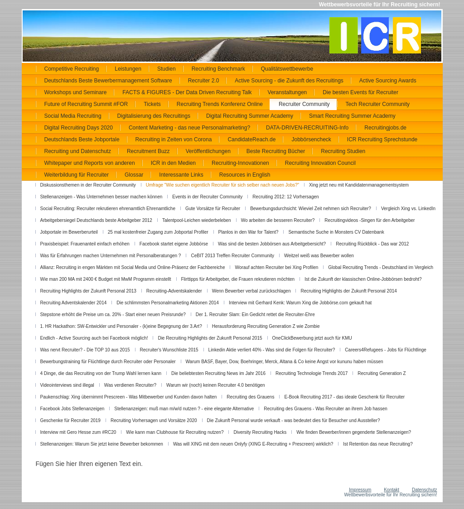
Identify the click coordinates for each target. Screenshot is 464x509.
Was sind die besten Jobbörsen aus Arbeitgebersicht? (272, 243)
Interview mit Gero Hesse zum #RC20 (78, 432)
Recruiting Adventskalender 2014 (73, 302)
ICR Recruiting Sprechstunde (382, 139)
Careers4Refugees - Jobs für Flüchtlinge (385, 349)
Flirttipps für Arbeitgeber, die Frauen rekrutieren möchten (238, 279)
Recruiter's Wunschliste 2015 (169, 349)
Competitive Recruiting (71, 69)
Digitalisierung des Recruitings (153, 116)
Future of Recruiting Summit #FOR (86, 104)
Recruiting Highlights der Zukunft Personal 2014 (348, 290)
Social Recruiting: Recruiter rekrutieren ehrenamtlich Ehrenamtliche (107, 208)
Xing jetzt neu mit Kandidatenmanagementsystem (359, 184)
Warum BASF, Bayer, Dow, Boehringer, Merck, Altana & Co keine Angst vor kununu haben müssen (284, 361)
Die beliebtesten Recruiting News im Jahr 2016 (218, 373)
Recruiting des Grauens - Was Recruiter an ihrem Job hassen (325, 408)
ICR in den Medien (173, 163)
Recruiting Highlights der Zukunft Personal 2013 (88, 290)
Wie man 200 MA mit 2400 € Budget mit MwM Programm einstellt (105, 279)
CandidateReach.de (251, 139)
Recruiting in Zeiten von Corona (173, 139)
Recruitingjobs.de (385, 128)
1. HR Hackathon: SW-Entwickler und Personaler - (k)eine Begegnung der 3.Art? (121, 326)
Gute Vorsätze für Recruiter (212, 208)
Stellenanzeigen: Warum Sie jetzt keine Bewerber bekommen (101, 444)
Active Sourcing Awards (387, 80)
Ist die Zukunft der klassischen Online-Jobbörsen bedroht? (362, 279)
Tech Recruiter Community (378, 104)
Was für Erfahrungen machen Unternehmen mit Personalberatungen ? (110, 255)
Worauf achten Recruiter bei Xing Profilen (276, 267)
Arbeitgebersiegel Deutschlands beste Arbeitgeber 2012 (96, 220)
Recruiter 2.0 (203, 80)
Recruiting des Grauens (250, 396)
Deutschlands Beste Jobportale (82, 139)
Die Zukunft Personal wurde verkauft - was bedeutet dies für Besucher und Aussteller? (293, 420)
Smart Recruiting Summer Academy (352, 116)
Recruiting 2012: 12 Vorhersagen (285, 196)
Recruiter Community (304, 104)
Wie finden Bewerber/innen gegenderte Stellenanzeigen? (353, 432)
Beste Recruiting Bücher (275, 151)
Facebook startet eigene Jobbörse (174, 243)
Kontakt (391, 489)
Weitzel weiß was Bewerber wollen (319, 255)
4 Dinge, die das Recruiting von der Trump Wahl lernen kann (101, 373)
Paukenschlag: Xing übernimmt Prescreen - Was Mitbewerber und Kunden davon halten (128, 396)
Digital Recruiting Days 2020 (78, 128)
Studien (166, 69)
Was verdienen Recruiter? (130, 385)
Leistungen (128, 69)
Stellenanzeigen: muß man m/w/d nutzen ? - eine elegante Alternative (184, 408)
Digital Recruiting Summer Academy (249, 116)
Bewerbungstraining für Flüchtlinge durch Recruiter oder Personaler (108, 361)
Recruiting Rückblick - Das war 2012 (372, 243)
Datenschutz (424, 489)
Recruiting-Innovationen (240, 163)
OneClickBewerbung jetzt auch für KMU (312, 338)
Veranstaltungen (287, 92)
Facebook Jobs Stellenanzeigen (72, 408)
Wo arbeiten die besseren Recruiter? (278, 220)
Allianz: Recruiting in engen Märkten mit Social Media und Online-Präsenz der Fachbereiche (132, 267)
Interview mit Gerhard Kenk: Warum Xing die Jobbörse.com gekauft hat (300, 302)
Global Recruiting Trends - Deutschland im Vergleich (380, 267)
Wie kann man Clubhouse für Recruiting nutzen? (174, 432)
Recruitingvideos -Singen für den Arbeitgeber (369, 220)
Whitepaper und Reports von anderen (89, 163)
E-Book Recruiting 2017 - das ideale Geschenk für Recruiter (344, 396)
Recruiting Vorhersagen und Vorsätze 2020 (154, 420)
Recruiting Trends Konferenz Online (220, 104)
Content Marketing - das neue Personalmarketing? (189, 128)
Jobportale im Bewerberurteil (69, 232)
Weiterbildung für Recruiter (76, 175)
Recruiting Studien (343, 151)
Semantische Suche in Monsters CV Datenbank (336, 232)
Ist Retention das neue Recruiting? (377, 444)
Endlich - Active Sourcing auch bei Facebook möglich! (94, 338)
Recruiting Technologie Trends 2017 (312, 373)
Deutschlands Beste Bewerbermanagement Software (108, 80)
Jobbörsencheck (311, 139)
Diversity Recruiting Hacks (259, 432)
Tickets (152, 104)
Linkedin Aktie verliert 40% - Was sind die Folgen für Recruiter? (271, 349)
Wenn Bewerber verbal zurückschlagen (251, 290)
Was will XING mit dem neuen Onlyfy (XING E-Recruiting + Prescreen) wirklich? (253, 444)
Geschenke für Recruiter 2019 (70, 420)
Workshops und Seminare (75, 92)
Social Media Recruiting (73, 116)
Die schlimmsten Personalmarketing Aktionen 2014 (167, 302)
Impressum (360, 489)
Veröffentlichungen (208, 151)
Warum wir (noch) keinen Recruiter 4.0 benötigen (215, 385)
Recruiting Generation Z (382, 373)
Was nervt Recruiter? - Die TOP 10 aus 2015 (85, 349)
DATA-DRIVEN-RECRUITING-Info (307, 128)
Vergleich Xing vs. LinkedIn (408, 208)
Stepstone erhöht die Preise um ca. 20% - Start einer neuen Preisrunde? (113, 314)
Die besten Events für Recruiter (360, 92)
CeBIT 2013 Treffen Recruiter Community (232, 255)
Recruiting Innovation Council (320, 163)
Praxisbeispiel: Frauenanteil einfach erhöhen (85, 243)
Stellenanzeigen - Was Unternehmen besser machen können (101, 196)
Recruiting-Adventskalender (174, 290)
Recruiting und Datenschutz (77, 151)
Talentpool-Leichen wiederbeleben (196, 220)
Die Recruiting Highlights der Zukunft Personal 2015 (210, 338)
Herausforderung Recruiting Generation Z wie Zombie (266, 326)
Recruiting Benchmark (218, 69)
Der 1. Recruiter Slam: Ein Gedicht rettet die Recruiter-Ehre (255, 314)
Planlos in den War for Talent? (248, 232)
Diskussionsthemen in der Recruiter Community (88, 184)
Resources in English (245, 175)
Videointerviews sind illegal (67, 385)
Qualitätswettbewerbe (287, 69)
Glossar (134, 175)
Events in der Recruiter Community (207, 196)
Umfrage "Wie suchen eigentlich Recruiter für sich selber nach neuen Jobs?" (222, 184)
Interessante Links (181, 175)
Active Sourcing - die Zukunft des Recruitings (289, 80)
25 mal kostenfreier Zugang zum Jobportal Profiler (158, 232)
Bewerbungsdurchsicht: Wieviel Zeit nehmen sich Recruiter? (310, 208)
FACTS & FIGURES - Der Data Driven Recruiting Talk (186, 92)
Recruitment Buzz (148, 151)
